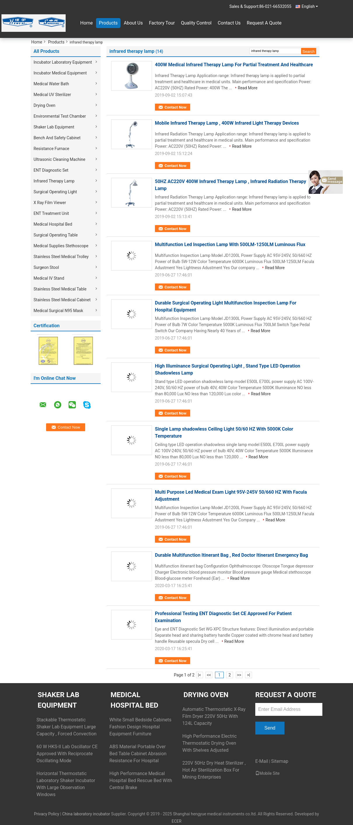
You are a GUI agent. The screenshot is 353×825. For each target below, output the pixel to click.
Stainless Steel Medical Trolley (61, 256)
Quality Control (196, 23)
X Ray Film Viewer (50, 202)
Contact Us (229, 23)
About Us (133, 23)
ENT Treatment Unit (51, 213)
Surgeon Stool (46, 267)
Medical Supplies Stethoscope (61, 245)
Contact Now (175, 107)
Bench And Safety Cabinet (57, 137)
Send (269, 727)
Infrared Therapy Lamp (54, 181)
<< (209, 675)
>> (239, 675)
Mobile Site (267, 773)
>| (248, 675)
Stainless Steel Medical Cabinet (62, 299)
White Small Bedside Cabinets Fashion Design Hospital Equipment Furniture (140, 727)
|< (199, 675)
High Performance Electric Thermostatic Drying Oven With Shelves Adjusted (209, 743)
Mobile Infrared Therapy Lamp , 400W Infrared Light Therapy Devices (227, 123)
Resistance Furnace (51, 148)
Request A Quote (264, 23)
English (310, 6)
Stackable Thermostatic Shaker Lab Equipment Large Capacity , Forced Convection (66, 727)
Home (86, 23)
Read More (247, 88)
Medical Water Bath (51, 83)
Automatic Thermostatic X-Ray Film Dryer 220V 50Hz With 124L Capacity (213, 716)
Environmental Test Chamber (60, 116)
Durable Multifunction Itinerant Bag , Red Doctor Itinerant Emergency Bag (231, 555)
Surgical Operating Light (55, 191)
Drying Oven (44, 105)
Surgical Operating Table (56, 235)
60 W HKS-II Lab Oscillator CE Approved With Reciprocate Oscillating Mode (67, 753)
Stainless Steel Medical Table (60, 289)
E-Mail (261, 761)
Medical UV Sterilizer (52, 94)
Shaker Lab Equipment (54, 127)
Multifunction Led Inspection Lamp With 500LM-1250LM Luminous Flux (230, 244)
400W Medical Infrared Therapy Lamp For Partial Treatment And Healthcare (234, 64)
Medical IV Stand (49, 278)
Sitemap (279, 761)
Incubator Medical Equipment (60, 73)
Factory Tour (162, 23)
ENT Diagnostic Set (51, 170)
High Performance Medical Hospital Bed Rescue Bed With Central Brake (140, 780)
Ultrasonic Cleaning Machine (59, 159)
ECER (176, 821)
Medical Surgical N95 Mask (58, 310)
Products (108, 23)
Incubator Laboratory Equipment (63, 62)
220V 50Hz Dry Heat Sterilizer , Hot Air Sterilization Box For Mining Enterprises (214, 770)
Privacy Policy (46, 814)
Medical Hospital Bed (53, 224)
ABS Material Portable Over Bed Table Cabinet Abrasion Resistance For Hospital (138, 753)
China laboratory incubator (86, 814)
